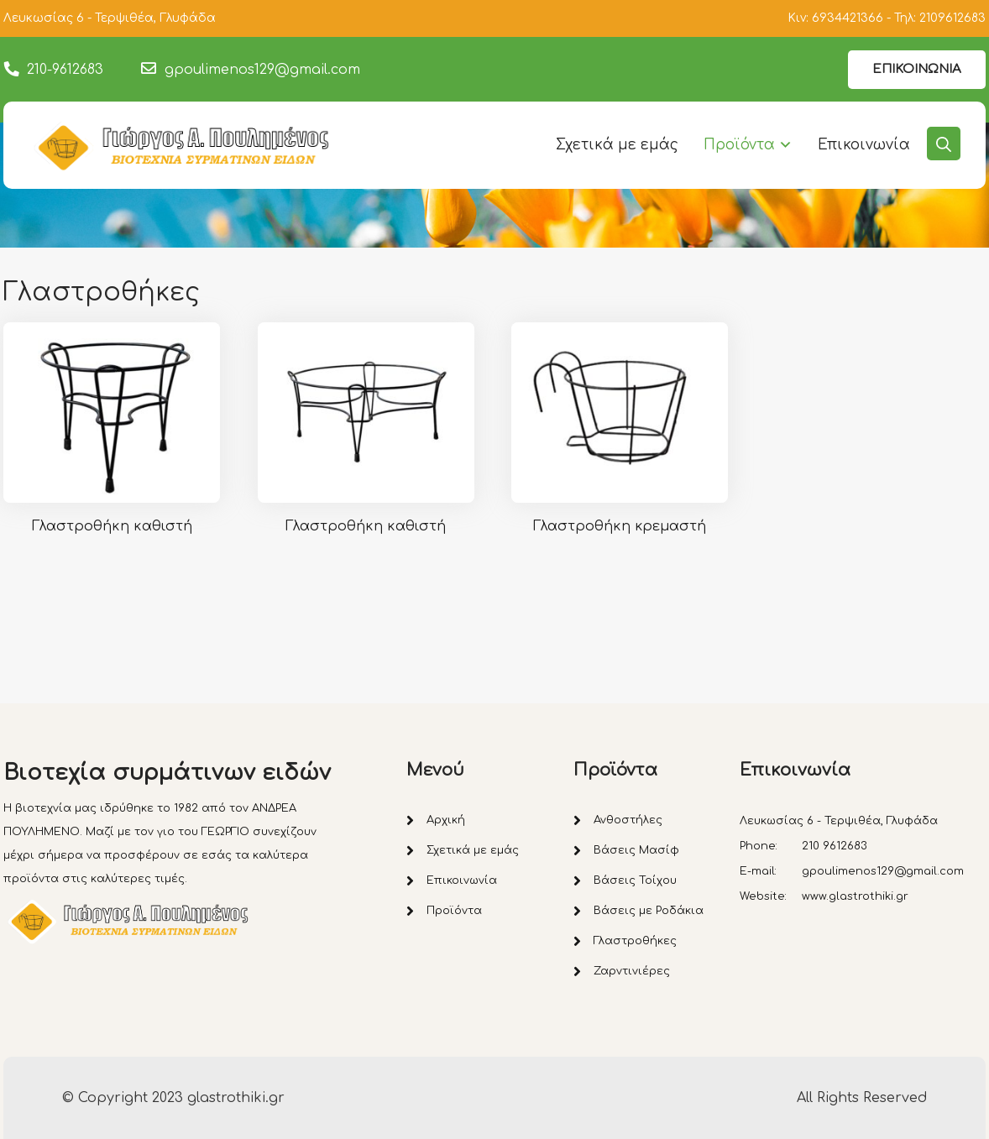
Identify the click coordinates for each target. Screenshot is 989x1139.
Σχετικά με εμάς (617, 145)
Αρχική (445, 820)
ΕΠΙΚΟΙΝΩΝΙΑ (916, 69)
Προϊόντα (739, 145)
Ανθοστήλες (628, 820)
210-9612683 (65, 69)
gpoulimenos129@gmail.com (262, 69)
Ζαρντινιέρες (632, 971)
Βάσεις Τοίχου (635, 880)
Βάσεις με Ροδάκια (649, 911)
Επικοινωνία (864, 145)
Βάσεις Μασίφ (636, 850)
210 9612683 (834, 846)
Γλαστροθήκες (635, 941)
